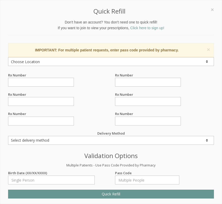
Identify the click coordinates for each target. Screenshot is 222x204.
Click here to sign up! (147, 28)
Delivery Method (111, 138)
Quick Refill (111, 193)
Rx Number (41, 75)
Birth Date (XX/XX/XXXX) (51, 173)
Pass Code (147, 173)
